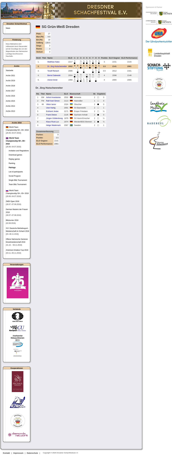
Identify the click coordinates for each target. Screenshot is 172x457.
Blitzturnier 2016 (12, 220)
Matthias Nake (53, 62)
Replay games (14, 159)
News (8, 28)
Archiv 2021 (10, 76)
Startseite (9, 70)
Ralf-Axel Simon (53, 101)
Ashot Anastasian (53, 97)
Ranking (12, 163)
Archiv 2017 (10, 91)
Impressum (18, 453)
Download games (15, 155)
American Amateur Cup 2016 (17, 250)
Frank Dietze (51, 115)
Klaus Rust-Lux (52, 122)
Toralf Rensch (53, 71)
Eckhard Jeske (52, 111)
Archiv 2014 (10, 106)
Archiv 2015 (10, 101)
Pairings (12, 168)
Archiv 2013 (10, 111)
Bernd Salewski (54, 75)
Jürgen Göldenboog (54, 118)
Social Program (15, 176)
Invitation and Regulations (19, 151)
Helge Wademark (53, 125)
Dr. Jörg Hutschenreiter (57, 66)
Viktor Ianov (51, 104)
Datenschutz (32, 453)
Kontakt (6, 453)
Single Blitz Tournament (18, 180)
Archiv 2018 (10, 86)
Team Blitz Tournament (17, 184)
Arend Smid (52, 80)
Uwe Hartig (50, 108)
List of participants (16, 172)
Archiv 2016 (10, 96)
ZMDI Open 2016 (12, 201)
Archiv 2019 (10, 81)
